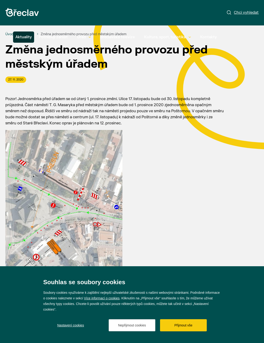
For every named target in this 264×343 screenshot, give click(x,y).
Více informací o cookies (102, 298)
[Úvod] (9, 34)
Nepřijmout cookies (132, 325)
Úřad (84, 37)
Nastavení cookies (70, 325)
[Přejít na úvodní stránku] (22, 12)
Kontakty (208, 37)
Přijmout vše (183, 325)
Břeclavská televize (117, 37)
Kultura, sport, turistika (167, 37)
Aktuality (23, 37)
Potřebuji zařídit (53, 37)
